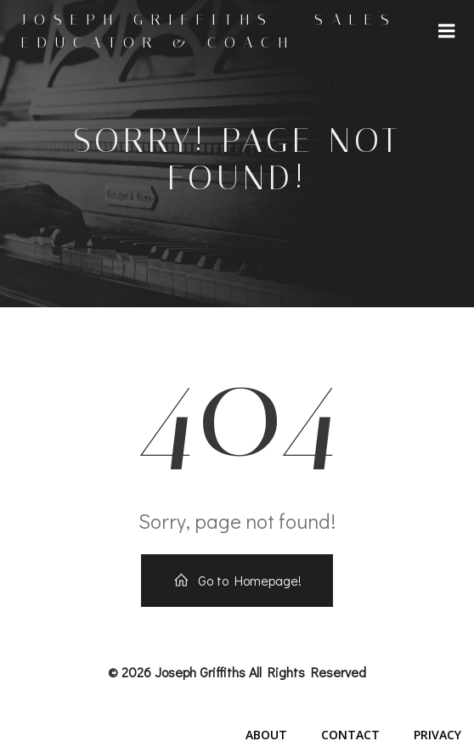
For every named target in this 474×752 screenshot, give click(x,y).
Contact (350, 735)
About (266, 735)
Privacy (437, 735)
